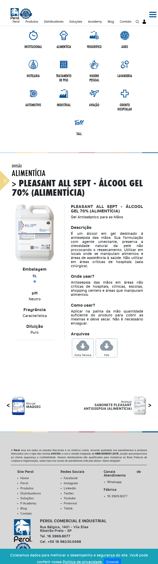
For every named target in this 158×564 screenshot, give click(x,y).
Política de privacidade (83, 556)
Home (24, 451)
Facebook (71, 451)
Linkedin (70, 461)
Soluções (75, 15)
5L (35, 249)
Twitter (69, 466)
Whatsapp (115, 455)
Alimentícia (28, 146)
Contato (125, 15)
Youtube (70, 471)
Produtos (31, 15)
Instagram (71, 456)
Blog (111, 15)
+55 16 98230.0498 (63, 515)
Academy (95, 15)
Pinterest (71, 476)
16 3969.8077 (117, 469)
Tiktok (68, 480)
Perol (16, 15)
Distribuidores (54, 15)
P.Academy (28, 476)
